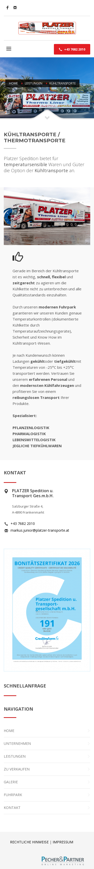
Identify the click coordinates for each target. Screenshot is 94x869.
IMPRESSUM (63, 842)
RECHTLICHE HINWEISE (29, 842)
